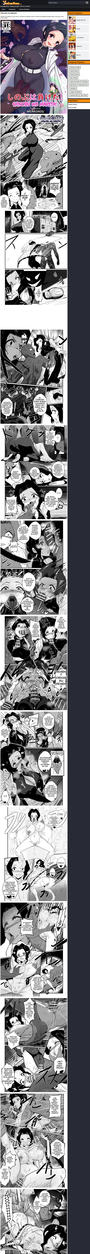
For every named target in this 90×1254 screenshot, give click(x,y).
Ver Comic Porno (4, 6)
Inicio (3, 9)
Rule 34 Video (72, 107)
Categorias (12, 9)
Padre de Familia (74, 81)
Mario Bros (73, 85)
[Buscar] (87, 2)
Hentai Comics (72, 104)
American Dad (74, 95)
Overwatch (73, 88)
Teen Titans (84, 95)
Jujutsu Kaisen (74, 71)
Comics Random (24, 9)
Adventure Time (83, 85)
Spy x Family (73, 78)
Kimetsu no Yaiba (14, 6)
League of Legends (75, 92)
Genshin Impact (74, 74)
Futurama (84, 81)
